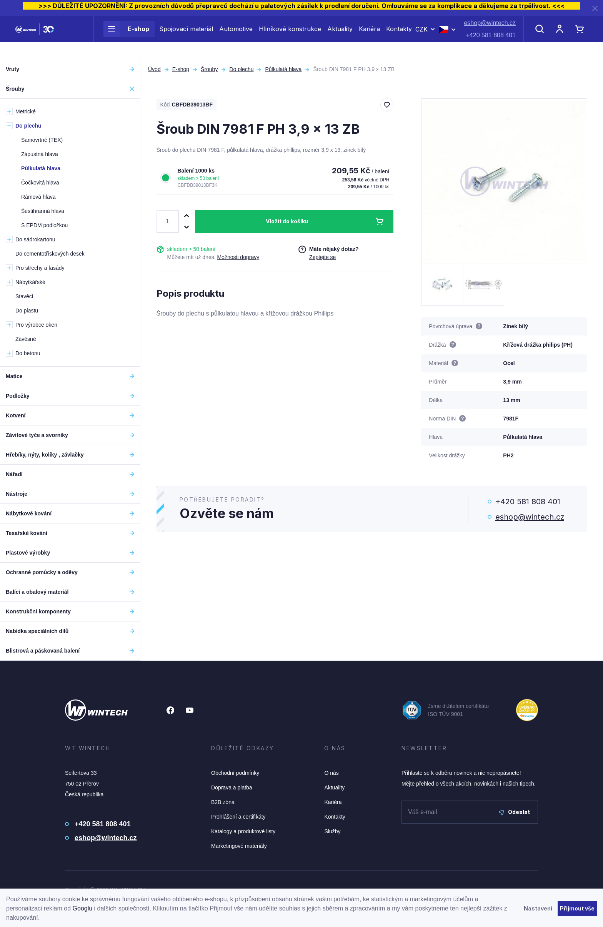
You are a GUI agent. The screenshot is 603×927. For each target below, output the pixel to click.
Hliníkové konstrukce (290, 38)
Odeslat (514, 812)
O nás (331, 773)
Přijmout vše (577, 908)
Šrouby (209, 69)
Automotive (236, 38)
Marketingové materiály (239, 846)
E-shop (126, 38)
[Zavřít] (595, 8)
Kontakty (399, 38)
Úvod (154, 69)
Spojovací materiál (186, 38)
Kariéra (369, 38)
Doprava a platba (231, 787)
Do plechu (241, 69)
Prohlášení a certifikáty (238, 817)
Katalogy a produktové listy (243, 831)
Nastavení (538, 908)
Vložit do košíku (287, 221)
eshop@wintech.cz (490, 31)
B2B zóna (223, 802)
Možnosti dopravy (238, 257)
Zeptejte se (322, 257)
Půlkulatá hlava (283, 69)
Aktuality (340, 38)
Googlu (83, 908)
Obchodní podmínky (235, 773)
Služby (332, 831)
